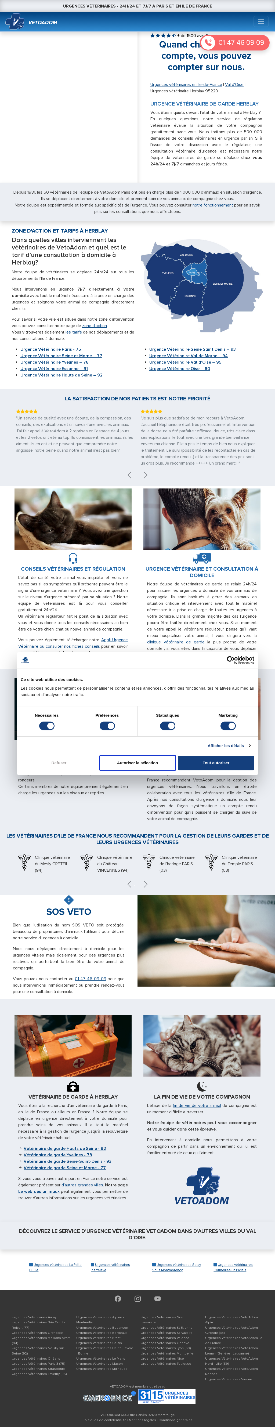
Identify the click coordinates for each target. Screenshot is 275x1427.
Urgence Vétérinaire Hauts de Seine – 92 (61, 375)
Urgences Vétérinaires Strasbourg (38, 1369)
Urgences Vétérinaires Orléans (36, 1358)
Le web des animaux (39, 1191)
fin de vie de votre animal (197, 1105)
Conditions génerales (175, 1420)
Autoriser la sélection (137, 762)
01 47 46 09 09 (241, 42)
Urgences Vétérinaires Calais (99, 1343)
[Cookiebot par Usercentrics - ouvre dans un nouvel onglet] (230, 660)
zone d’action (94, 325)
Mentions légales (142, 1420)
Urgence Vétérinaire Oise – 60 (179, 368)
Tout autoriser (216, 762)
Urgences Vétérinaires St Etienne (167, 1327)
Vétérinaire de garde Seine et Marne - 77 (65, 1168)
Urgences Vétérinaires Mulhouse (102, 1369)
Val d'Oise (234, 84)
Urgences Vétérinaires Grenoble (37, 1333)
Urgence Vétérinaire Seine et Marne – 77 (61, 355)
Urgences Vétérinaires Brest (98, 1338)
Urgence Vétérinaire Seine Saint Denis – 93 (192, 349)
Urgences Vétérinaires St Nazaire (167, 1333)
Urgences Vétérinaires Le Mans (100, 1358)
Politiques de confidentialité (104, 1420)
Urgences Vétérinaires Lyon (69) (166, 1348)
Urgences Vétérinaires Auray (34, 1317)
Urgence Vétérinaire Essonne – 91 (54, 368)
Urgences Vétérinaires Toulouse (166, 1363)
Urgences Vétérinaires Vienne (228, 1379)
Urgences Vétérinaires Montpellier (167, 1353)
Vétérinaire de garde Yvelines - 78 (58, 1155)
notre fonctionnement (213, 205)
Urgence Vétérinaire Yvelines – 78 (54, 362)
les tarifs (74, 332)
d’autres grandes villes (82, 1185)
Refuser (59, 762)
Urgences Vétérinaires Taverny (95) (39, 1374)
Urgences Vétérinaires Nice (162, 1358)
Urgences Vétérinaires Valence (165, 1338)
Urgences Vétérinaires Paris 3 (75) (38, 1363)
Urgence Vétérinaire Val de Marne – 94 (188, 355)
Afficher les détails (226, 745)
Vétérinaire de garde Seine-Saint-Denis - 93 (67, 1161)
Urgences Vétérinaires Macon (99, 1363)
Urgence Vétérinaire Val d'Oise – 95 (185, 362)
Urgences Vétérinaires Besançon (102, 1327)
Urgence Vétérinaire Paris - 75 (50, 349)
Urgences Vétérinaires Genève (165, 1343)
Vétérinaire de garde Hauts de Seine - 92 (65, 1148)
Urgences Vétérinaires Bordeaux (101, 1333)
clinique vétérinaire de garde (176, 642)
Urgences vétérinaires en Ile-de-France (186, 84)
